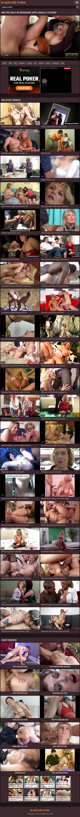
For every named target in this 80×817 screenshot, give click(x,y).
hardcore (55, 63)
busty (48, 63)
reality (29, 63)
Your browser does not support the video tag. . (40, 38)
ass (35, 63)
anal (62, 63)
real (15, 63)
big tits (41, 63)
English (77, 2)
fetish (4, 63)
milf (10, 63)
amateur (22, 63)
